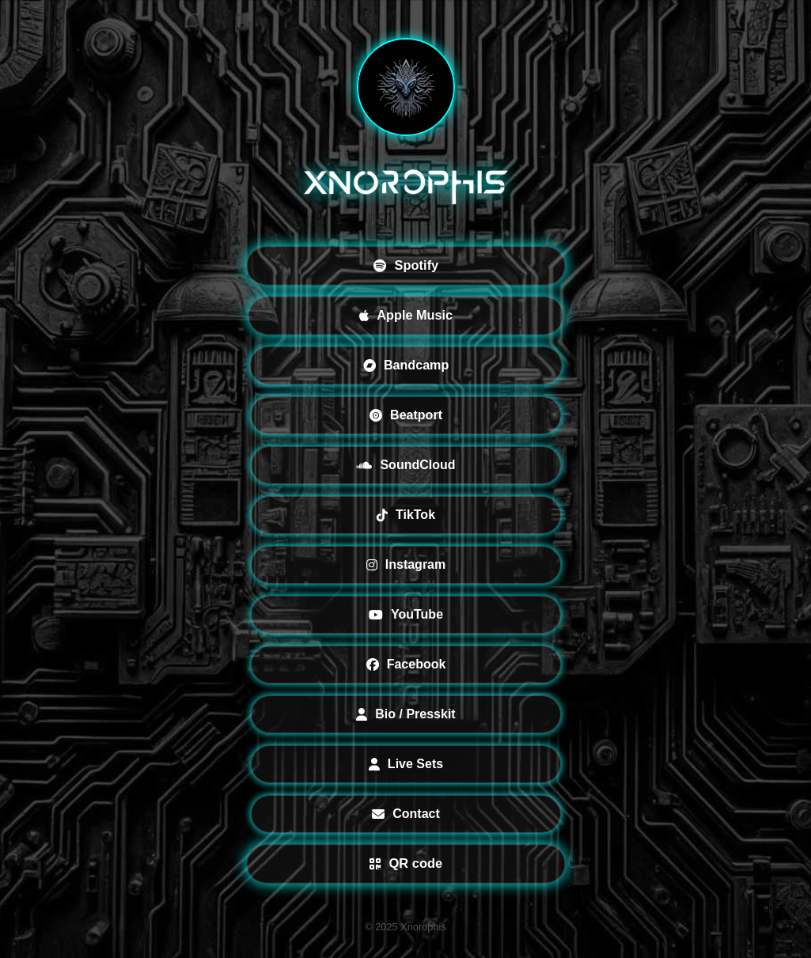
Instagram (405, 564)
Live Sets (405, 764)
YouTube (405, 614)
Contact (406, 813)
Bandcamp (405, 365)
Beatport (405, 415)
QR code (405, 863)
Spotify (405, 265)
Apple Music (406, 315)
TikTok (405, 514)
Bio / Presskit (405, 714)
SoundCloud (405, 464)
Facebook (405, 664)
